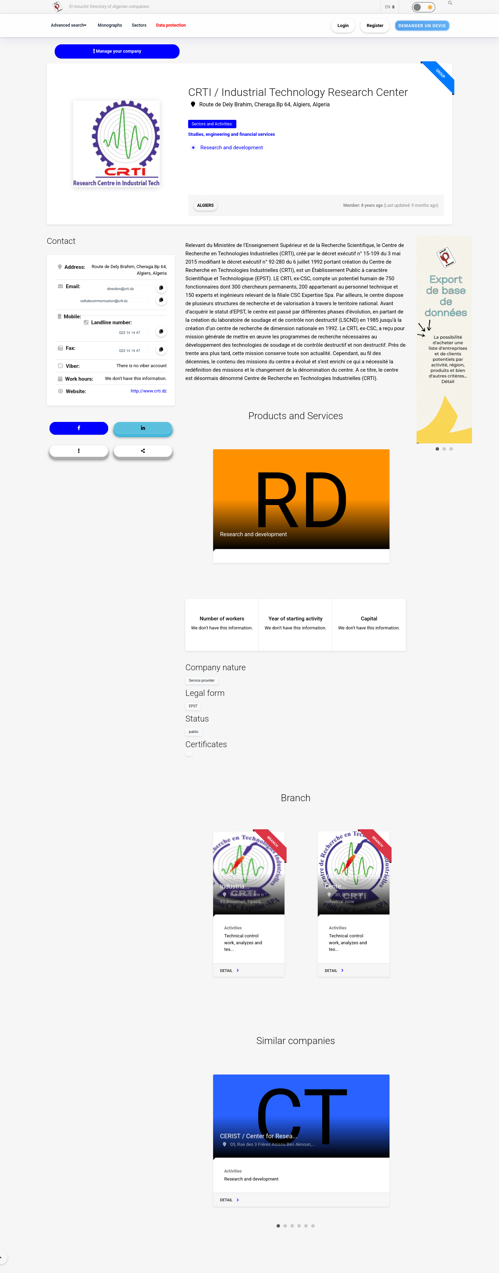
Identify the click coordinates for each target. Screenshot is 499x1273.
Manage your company (117, 51)
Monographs (110, 25)
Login (343, 25)
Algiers (205, 205)
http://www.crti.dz (149, 391)
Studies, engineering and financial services (231, 134)
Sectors (139, 25)
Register (375, 25)
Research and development (231, 147)
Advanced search (67, 25)
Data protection (171, 25)
